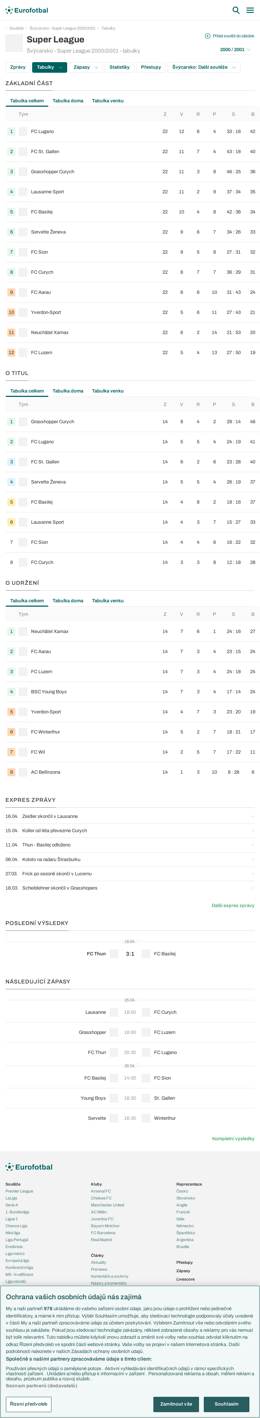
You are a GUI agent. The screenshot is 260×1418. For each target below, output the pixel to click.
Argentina (185, 1239)
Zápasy (86, 67)
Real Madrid (101, 1239)
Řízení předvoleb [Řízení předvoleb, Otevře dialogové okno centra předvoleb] (28, 1404)
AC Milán (99, 1212)
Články (97, 1255)
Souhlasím (226, 1404)
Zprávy (18, 67)
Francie (183, 1212)
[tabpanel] (130, 235)
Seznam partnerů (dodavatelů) (41, 1385)
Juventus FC (102, 1219)
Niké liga (12, 1233)
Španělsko (185, 1233)
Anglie (181, 1205)
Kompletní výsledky (233, 1138)
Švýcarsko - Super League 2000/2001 (63, 28)
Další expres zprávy (233, 905)
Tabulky (108, 28)
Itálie (180, 1219)
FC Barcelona (103, 1233)
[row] (132, 131)
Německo (185, 1226)
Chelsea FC (101, 1198)
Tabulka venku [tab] (108, 100)
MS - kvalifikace (19, 1274)
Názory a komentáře (108, 1283)
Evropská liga (17, 1260)
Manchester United (107, 1205)
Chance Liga (16, 1226)
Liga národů (15, 1281)
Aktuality (98, 1262)
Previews (99, 1269)
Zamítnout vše (176, 1404)
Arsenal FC (101, 1191)
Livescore (185, 1279)
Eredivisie (14, 1246)
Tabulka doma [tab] (68, 100)
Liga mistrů (14, 1253)
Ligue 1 (11, 1219)
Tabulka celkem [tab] (27, 100)
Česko (182, 1191)
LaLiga (11, 1198)
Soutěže (16, 28)
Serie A (11, 1205)
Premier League (19, 1191)
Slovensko (185, 1198)
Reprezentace (189, 1184)
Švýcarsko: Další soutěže (204, 67)
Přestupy (151, 67)
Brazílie (182, 1246)
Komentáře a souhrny (110, 1276)
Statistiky (120, 67)
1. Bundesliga (17, 1212)
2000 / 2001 (235, 49)
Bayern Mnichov (105, 1226)
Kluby (96, 1184)
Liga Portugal (16, 1239)
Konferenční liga (19, 1267)
